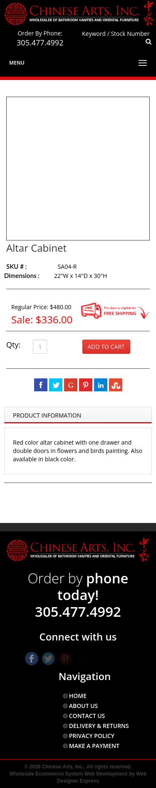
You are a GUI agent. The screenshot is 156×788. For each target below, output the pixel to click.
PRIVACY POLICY (91, 736)
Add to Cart (106, 346)
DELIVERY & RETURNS (99, 726)
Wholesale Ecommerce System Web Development (69, 774)
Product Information (47, 415)
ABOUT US (83, 706)
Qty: (13, 345)
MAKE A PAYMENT (94, 746)
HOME (78, 696)
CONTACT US (87, 716)
